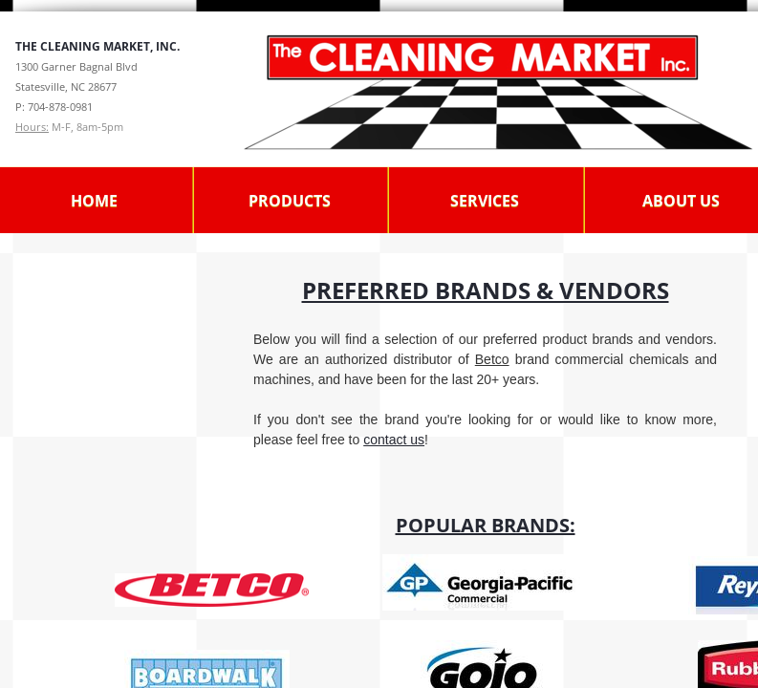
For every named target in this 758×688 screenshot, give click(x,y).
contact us (393, 439)
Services (484, 200)
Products (290, 200)
